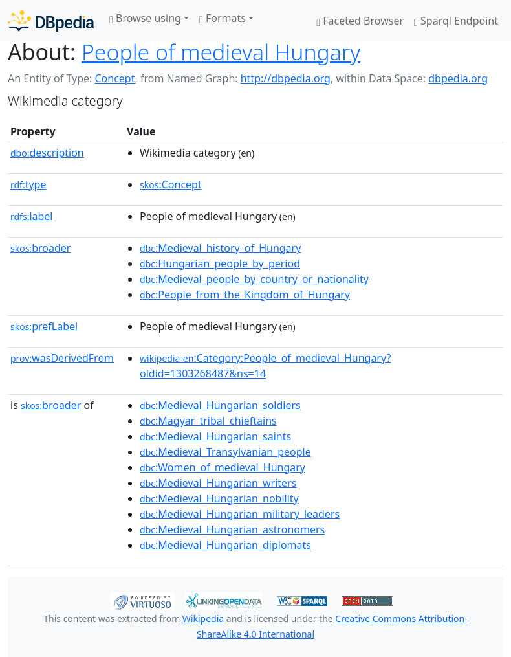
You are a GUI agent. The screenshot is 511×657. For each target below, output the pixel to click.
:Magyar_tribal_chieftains (208, 421)
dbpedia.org (458, 78)
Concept (114, 78)
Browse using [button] (145, 18)
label (31, 216)
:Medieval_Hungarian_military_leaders (240, 514)
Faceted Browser (360, 21)
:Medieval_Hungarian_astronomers (232, 529)
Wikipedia (203, 618)
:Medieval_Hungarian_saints (215, 436)
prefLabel (44, 326)
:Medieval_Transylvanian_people (225, 452)
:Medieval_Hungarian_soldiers (220, 405)
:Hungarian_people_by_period (220, 263)
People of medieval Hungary (221, 52)
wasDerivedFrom (62, 358)
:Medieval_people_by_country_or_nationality (254, 279)
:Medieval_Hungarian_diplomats (225, 545)
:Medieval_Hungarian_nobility (219, 498)
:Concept (171, 184)
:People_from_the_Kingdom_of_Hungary (245, 294)
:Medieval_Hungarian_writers (218, 483)
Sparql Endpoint (456, 21)
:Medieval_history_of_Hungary (220, 248)
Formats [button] (222, 18)
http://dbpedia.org (286, 78)
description (47, 153)
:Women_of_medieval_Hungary (222, 467)
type (28, 184)
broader (40, 248)
